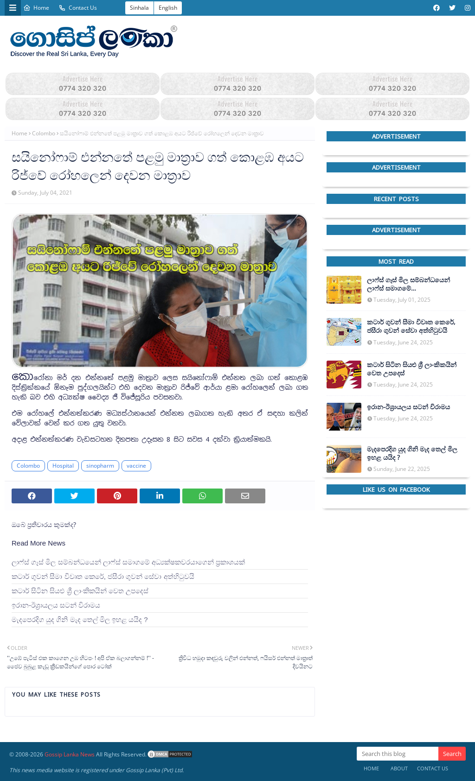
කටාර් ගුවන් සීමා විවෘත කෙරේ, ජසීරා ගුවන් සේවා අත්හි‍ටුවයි (103, 576)
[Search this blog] (397, 754)
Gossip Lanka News (70, 754)
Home (36, 8)
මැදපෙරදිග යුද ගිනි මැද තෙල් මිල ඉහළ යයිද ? (80, 619)
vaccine (136, 466)
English (168, 8)
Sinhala (139, 8)
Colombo (43, 133)
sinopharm (100, 466)
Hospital (63, 466)
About (399, 768)
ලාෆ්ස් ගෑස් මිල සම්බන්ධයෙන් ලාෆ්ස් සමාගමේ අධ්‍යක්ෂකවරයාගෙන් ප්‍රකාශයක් (128, 562)
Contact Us (77, 8)
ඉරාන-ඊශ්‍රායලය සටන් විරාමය (56, 605)
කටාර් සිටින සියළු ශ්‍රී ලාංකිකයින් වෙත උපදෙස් (80, 591)
